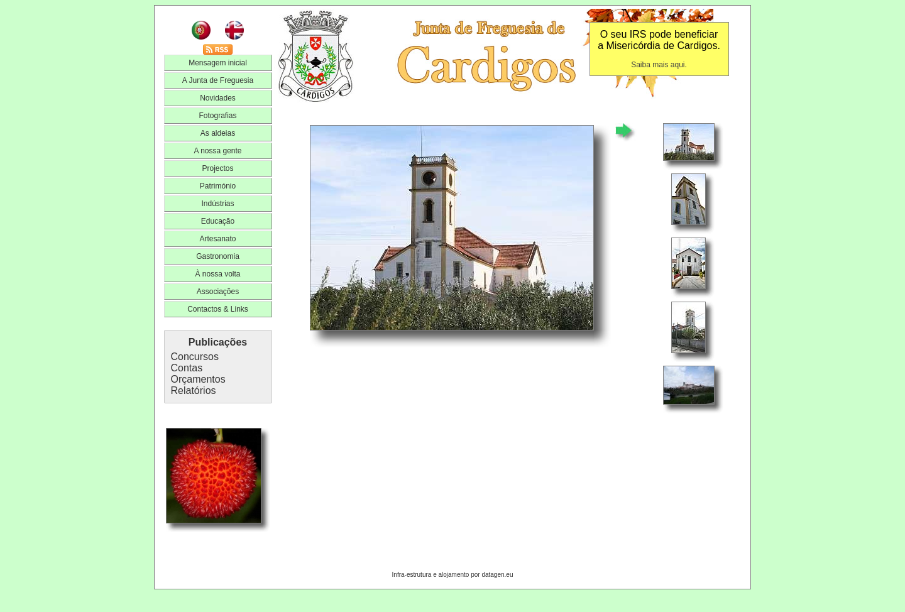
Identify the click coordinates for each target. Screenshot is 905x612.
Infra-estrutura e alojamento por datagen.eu (452, 574)
